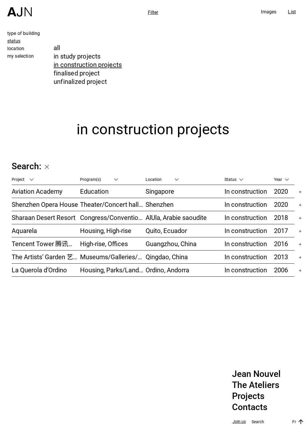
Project (22, 179)
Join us (239, 421)
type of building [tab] (23, 33)
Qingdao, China (167, 257)
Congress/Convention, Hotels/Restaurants (113, 217)
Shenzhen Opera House (45, 204)
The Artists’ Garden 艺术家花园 (46, 257)
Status (233, 179)
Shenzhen (160, 204)
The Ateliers (255, 385)
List (292, 11)
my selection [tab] (20, 56)
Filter (153, 12)
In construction (245, 191)
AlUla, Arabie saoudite (176, 217)
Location (162, 179)
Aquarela (24, 230)
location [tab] (15, 48)
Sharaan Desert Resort (43, 217)
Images (268, 11)
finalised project (77, 73)
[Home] (19, 8)
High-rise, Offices (104, 243)
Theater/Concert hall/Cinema (113, 204)
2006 (281, 270)
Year (281, 179)
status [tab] (13, 41)
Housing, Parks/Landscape (113, 270)
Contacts (249, 407)
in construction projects (88, 64)
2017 (281, 230)
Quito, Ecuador (166, 230)
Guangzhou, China (171, 243)
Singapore (160, 191)
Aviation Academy (37, 191)
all (57, 47)
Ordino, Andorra (167, 270)
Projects (248, 396)
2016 (281, 243)
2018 (281, 217)
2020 (281, 191)
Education (94, 191)
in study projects (77, 56)
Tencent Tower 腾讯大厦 (46, 243)
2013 (281, 257)
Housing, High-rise (105, 230)
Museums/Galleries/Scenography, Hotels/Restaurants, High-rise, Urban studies (113, 257)
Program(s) (99, 179)
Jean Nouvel (256, 374)
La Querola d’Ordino (39, 270)
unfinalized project (80, 81)
